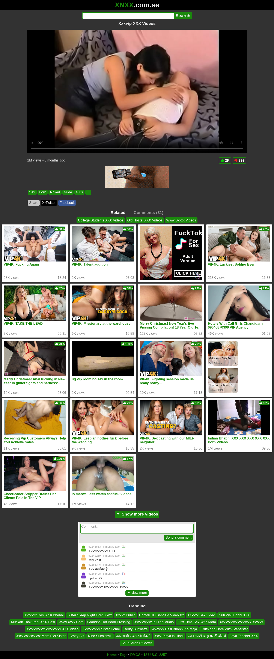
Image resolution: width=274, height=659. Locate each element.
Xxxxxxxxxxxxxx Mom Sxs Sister (41, 636)
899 (239, 160)
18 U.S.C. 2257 (155, 655)
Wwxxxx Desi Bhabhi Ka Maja (174, 629)
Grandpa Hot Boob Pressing (108, 622)
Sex (32, 192)
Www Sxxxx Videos (181, 220)
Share (33, 203)
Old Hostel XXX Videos (144, 220)
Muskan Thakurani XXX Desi (33, 622)
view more (137, 593)
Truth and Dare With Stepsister (224, 629)
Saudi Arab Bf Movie (137, 643)
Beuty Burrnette (136, 629)
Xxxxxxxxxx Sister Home (101, 629)
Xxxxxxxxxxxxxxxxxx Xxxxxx (241, 622)
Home (112, 655)
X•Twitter (49, 203)
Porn (42, 192)
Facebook (67, 203)
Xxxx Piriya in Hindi (169, 636)
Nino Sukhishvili (100, 636)
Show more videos (137, 514)
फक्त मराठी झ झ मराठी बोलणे (206, 636)
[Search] (128, 15)
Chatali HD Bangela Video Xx (161, 615)
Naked (55, 192)
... (88, 192)
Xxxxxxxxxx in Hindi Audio (154, 622)
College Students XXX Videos (100, 220)
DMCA (135, 655)
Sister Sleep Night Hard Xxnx (90, 615)
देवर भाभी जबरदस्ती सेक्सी (133, 636)
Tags (123, 655)
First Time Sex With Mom (197, 622)
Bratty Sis (76, 636)
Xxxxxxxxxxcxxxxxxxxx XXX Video (52, 629)
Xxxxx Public (125, 615)
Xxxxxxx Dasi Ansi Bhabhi (44, 615)
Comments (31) (149, 212)
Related (118, 212)
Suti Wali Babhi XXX (234, 615)
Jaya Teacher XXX (244, 636)
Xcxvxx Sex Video (201, 615)
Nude (68, 192)
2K (225, 160)
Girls (79, 192)
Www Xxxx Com (71, 622)
